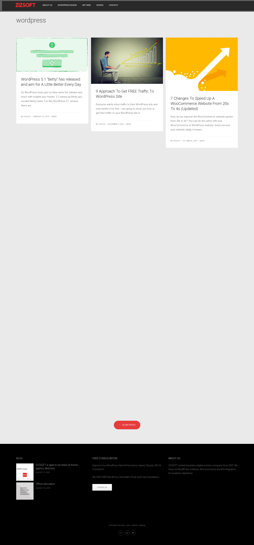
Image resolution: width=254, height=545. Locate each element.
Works (100, 5)
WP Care (87, 5)
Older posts (127, 425)
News (54, 117)
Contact (114, 5)
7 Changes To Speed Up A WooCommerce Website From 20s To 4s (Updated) (200, 103)
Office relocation (45, 483)
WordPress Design (67, 5)
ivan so (27, 117)
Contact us (102, 487)
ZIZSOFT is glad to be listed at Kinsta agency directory (57, 466)
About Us (48, 5)
